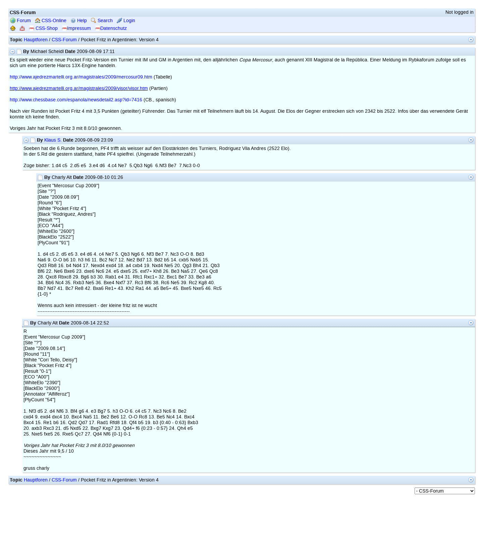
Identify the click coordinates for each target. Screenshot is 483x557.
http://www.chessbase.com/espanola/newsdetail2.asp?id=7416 (76, 100)
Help (78, 20)
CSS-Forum (64, 40)
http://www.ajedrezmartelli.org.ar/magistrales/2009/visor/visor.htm (79, 88)
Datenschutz (111, 28)
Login (126, 20)
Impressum (76, 28)
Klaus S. (53, 140)
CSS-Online (50, 20)
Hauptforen (36, 40)
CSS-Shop (43, 28)
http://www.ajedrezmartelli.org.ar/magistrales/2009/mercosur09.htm (81, 77)
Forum (20, 20)
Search (102, 20)
